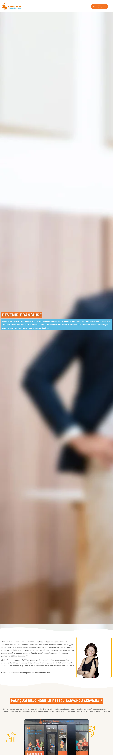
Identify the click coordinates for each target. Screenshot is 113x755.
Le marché (29, 7)
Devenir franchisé (52, 7)
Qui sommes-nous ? (39, 7)
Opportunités (77, 7)
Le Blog (85, 7)
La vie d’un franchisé (66, 7)
